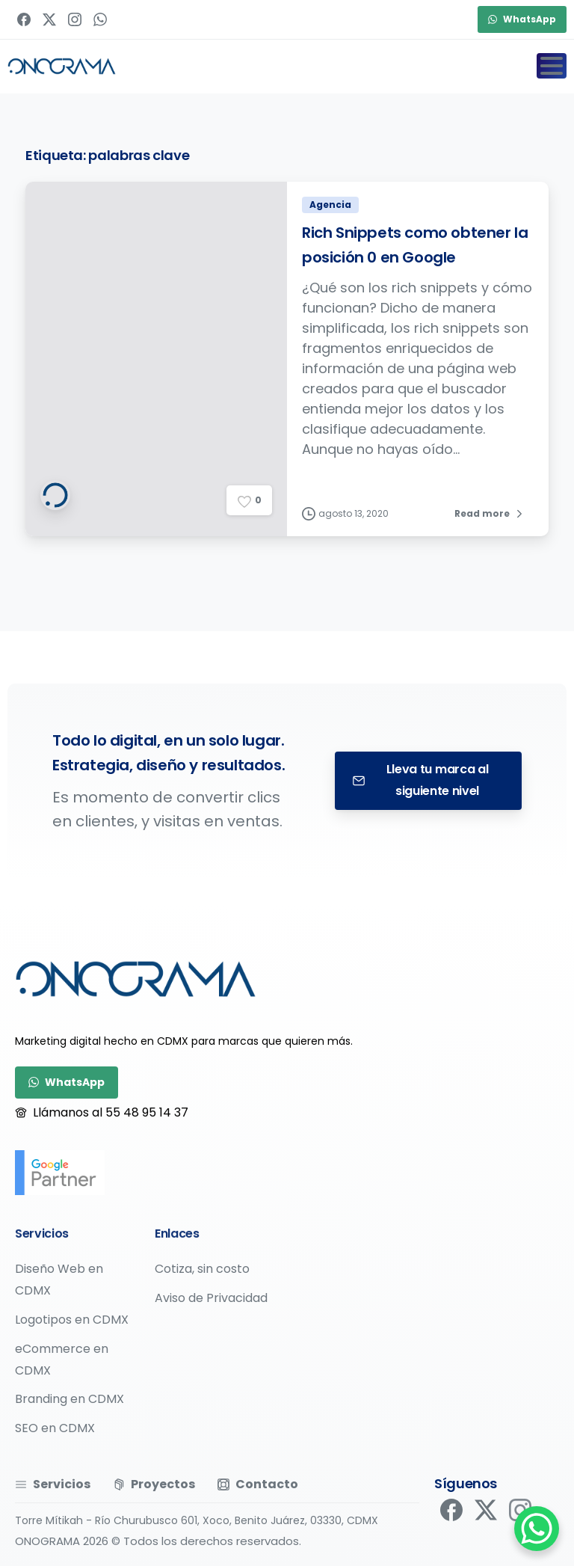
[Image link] (135, 979)
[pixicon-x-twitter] (486, 1522)
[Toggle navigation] (552, 66)
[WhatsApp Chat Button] (536, 1528)
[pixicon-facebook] (451, 1515)
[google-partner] (60, 1172)
